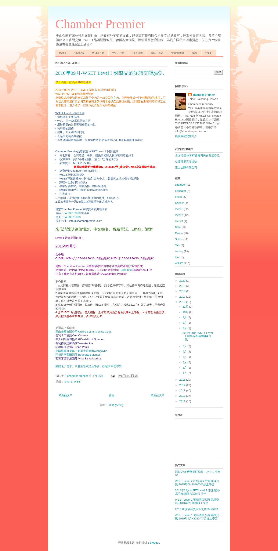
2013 (182, 390)
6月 (185, 346)
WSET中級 (118, 52)
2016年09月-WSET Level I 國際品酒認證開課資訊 (109, 73)
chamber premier (203, 94)
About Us (79, 52)
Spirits (179, 239)
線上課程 (138, 52)
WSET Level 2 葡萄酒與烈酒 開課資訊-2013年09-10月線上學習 (197, 501)
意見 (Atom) (116, 405)
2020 (182, 280)
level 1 (68, 381)
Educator (180, 190)
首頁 (111, 395)
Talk (177, 245)
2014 (182, 385)
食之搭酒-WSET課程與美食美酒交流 (197, 155)
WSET (209, 52)
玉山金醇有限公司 (186, 167)
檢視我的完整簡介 (186, 136)
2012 (182, 395)
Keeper (179, 202)
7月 (185, 328)
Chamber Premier (100, 24)
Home (62, 52)
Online (179, 233)
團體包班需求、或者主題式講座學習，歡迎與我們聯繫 (88, 366)
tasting (179, 251)
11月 (186, 306)
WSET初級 (98, 52)
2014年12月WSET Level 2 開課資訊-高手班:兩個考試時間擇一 (197, 492)
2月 (185, 367)
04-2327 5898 (72, 217)
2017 (182, 296)
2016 (182, 302)
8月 (185, 322)
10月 (186, 312)
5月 (185, 351)
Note (194, 52)
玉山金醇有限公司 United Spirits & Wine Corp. (83, 331)
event (178, 196)
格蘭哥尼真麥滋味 (186, 161)
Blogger (154, 542)
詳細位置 (127, 270)
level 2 (179, 215)
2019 (182, 285)
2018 (182, 291)
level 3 (179, 221)
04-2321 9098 (72, 213)
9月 (185, 317)
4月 (185, 356)
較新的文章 (65, 395)
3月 (185, 362)
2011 (182, 401)
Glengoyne (81, 350)
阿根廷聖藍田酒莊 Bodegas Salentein (78, 354)
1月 (185, 372)
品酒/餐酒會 (177, 52)
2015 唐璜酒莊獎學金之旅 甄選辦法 (197, 509)
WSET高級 (157, 52)
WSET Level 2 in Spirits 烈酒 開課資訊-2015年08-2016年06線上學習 (197, 482)
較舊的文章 (158, 395)
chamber (180, 184)
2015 (182, 379)
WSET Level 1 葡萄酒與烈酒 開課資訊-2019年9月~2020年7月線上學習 (197, 517)
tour (177, 257)
